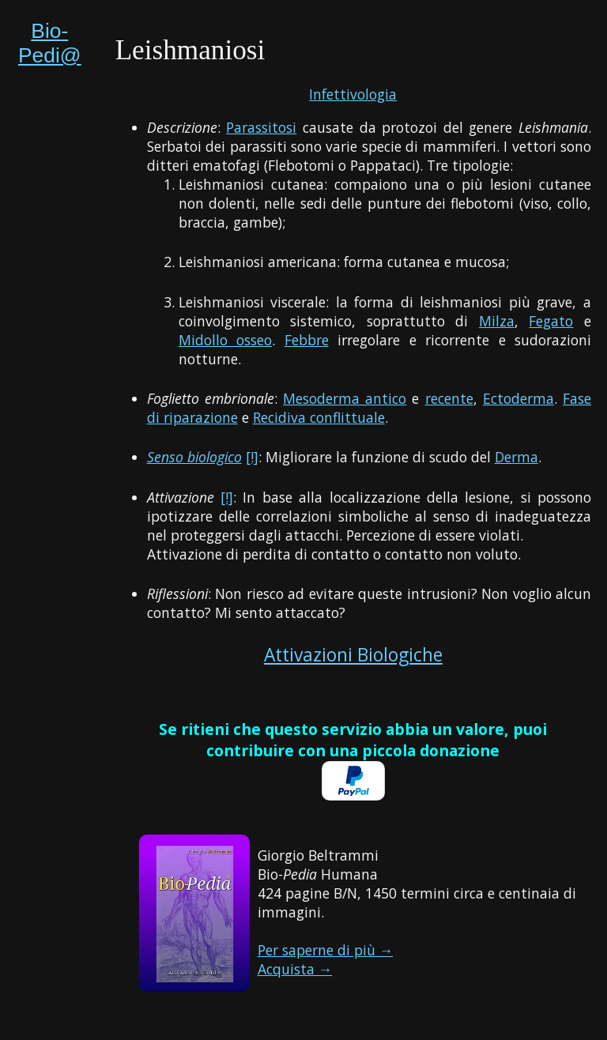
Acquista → (295, 968)
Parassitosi (261, 127)
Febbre (307, 339)
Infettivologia (353, 94)
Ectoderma (518, 398)
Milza (497, 320)
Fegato (551, 320)
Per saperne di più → (326, 949)
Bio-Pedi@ (49, 43)
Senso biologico (194, 456)
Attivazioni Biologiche (353, 654)
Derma (516, 456)
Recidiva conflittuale (319, 417)
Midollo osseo (225, 339)
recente (449, 398)
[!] (252, 456)
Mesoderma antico (344, 398)
